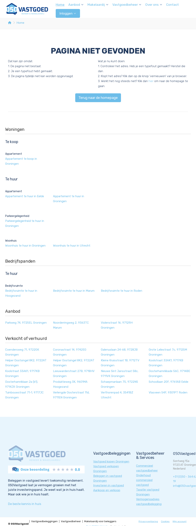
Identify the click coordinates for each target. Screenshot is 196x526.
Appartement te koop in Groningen (21, 161)
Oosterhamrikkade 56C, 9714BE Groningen (169, 373)
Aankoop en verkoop (106, 490)
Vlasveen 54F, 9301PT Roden (168, 392)
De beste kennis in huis (24, 504)
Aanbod (76, 5)
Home (60, 5)
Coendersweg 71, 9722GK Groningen (22, 352)
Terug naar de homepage (98, 98)
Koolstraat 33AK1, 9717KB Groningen (166, 363)
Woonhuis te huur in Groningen (25, 245)
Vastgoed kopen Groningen (111, 461)
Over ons (153, 5)
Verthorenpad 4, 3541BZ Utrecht (117, 395)
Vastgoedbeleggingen (44, 521)
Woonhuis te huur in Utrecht (71, 245)
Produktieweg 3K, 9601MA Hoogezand (70, 384)
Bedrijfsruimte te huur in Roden (121, 290)
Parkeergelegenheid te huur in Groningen (24, 223)
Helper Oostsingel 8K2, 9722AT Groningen (26, 363)
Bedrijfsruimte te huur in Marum (74, 290)
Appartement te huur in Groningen (68, 199)
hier (151, 81)
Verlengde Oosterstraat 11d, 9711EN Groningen (71, 395)
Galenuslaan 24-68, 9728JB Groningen (119, 352)
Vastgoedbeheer (126, 5)
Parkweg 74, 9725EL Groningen (26, 322)
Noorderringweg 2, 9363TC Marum (71, 325)
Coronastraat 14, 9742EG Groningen (69, 352)
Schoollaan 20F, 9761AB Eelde (168, 382)
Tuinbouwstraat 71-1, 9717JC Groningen (24, 395)
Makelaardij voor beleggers (100, 521)
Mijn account (179, 521)
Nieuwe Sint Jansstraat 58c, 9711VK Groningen (119, 373)
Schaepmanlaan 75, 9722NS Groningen (119, 384)
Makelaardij (98, 5)
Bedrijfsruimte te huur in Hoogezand (21, 293)
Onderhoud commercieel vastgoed (144, 480)
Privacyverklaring (148, 521)
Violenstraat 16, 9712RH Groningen (117, 325)
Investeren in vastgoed (108, 485)
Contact (172, 5)
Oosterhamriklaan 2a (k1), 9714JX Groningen (21, 384)
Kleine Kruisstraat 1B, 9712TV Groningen (120, 363)
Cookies (165, 521)
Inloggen (68, 13)
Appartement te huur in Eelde (24, 196)
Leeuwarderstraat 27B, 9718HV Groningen (74, 373)
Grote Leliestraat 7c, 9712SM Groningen (168, 352)
